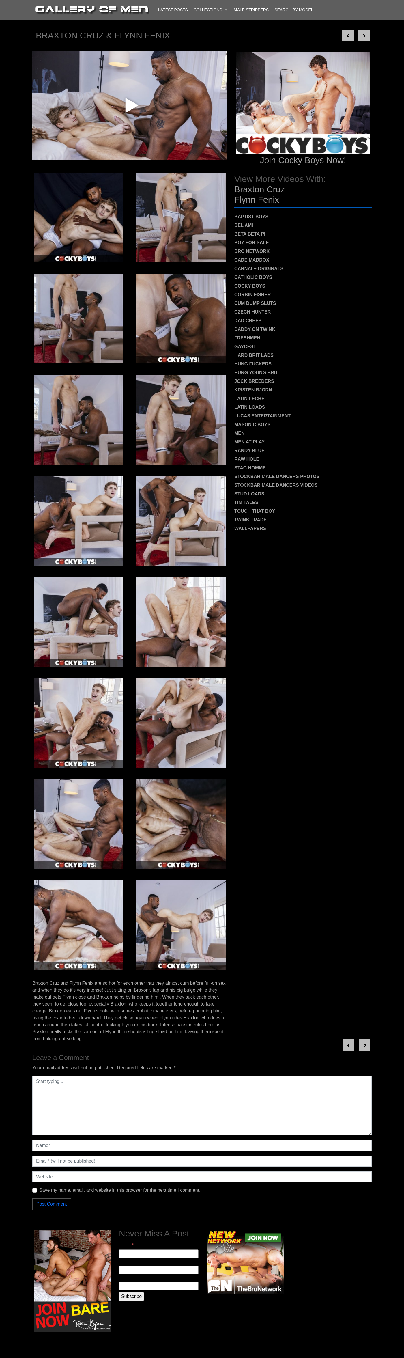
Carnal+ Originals (258, 268)
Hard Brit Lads (254, 355)
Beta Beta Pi (249, 234)
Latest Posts (173, 10)
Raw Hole (246, 459)
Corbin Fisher (252, 294)
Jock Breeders (254, 381)
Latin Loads (249, 407)
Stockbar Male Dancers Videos (276, 485)
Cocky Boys (249, 285)
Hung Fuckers (253, 363)
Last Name (130, 1278)
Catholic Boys (253, 277)
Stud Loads (249, 493)
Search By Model (293, 10)
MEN (239, 433)
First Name (130, 1262)
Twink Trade (250, 519)
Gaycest (245, 346)
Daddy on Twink (254, 329)
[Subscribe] (131, 1296)
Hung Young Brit (256, 372)
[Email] (159, 1253)
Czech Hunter (252, 311)
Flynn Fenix (256, 199)
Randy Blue (249, 450)
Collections (211, 10)
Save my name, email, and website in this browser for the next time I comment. (119, 1190)
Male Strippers (251, 10)
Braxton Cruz (259, 189)
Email (126, 1245)
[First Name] (159, 1270)
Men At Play (249, 441)
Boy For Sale (251, 242)
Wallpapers (250, 528)
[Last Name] (159, 1286)
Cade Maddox (251, 260)
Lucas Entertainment (262, 415)
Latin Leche (249, 398)
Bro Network (252, 251)
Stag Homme (250, 467)
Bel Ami (243, 225)
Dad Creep (247, 320)
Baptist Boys (251, 216)
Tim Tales (246, 502)
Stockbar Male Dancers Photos (276, 476)
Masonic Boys (252, 424)
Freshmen (247, 337)
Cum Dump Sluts (255, 303)
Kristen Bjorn (253, 389)
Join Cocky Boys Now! (303, 160)
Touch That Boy (254, 511)
